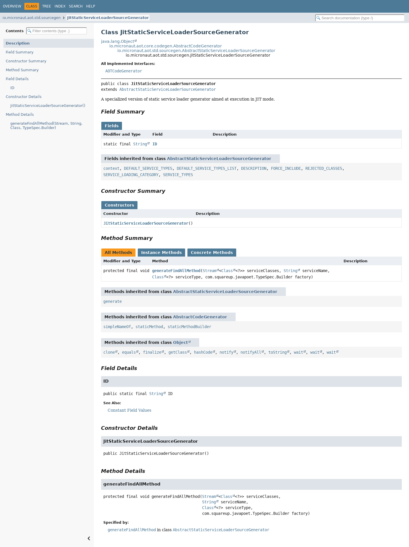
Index (60, 6)
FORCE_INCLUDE (286, 168)
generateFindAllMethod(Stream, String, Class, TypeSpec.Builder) (46, 125)
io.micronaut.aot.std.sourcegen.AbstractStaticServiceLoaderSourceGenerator (196, 50)
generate (112, 301)
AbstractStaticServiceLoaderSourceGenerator (167, 89)
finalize (152, 352)
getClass (177, 352)
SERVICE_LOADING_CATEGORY (130, 174)
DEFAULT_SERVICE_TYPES (148, 168)
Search (76, 6)
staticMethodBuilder (189, 326)
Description (18, 43)
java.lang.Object (117, 41)
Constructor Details (24, 97)
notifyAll (251, 352)
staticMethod (149, 326)
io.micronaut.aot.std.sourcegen (32, 18)
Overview (12, 6)
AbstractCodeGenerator (200, 317)
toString (277, 352)
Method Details (20, 114)
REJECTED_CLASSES (323, 168)
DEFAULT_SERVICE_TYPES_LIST (207, 168)
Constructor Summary (26, 61)
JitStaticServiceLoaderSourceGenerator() (47, 105)
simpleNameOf (117, 326)
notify (226, 352)
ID (12, 88)
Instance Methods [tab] (161, 252)
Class (227, 270)
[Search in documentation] (360, 18)
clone (109, 352)
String (140, 144)
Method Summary (22, 70)
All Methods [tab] (118, 252)
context (111, 168)
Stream (209, 270)
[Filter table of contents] (56, 30)
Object (180, 342)
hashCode (203, 352)
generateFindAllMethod (176, 270)
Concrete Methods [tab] (212, 252)
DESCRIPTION (253, 168)
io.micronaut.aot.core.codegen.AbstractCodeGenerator (165, 46)
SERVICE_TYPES (178, 174)
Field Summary (20, 52)
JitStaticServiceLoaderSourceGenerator (108, 18)
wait (298, 352)
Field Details (17, 79)
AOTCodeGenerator (123, 71)
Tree (46, 6)
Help (90, 6)
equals (129, 352)
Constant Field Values (129, 410)
